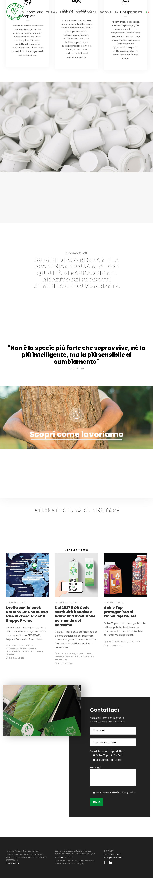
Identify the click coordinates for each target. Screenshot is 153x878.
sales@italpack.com (64, 857)
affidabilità (16, 645)
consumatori (84, 653)
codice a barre (66, 653)
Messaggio (96, 767)
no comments (16, 658)
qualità (10, 654)
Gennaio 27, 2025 (16, 602)
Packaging (28, 651)
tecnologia (61, 659)
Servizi (80, 12)
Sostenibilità (109, 12)
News (124, 12)
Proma (39, 651)
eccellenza (12, 648)
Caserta (28, 645)
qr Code (89, 656)
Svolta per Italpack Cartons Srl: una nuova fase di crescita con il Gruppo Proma (27, 614)
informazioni (13, 651)
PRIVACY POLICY (12, 863)
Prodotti (66, 12)
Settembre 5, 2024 (65, 602)
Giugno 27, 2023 (114, 602)
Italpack (51, 12)
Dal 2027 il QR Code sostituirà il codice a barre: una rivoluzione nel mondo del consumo (75, 616)
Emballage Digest (117, 642)
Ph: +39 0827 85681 (112, 854)
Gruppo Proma (28, 648)
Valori (92, 12)
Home (39, 12)
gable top (134, 642)
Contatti (137, 12)
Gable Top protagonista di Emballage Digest (120, 612)
